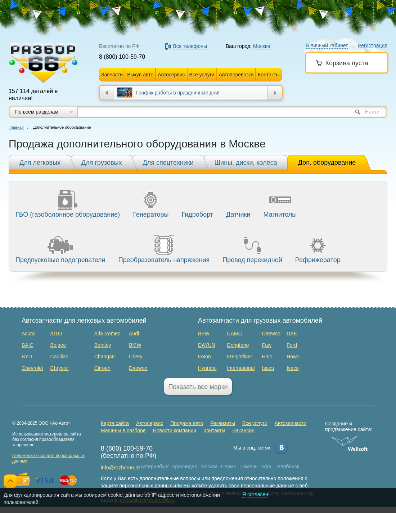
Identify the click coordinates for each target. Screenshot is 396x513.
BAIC (27, 345)
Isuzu (268, 368)
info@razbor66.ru (120, 467)
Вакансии (243, 430)
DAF (292, 333)
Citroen (102, 368)
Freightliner (239, 356)
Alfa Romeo (107, 333)
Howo (293, 356)
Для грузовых (101, 162)
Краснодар (184, 466)
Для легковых (39, 162)
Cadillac (59, 356)
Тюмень (248, 466)
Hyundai (207, 368)
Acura (28, 333)
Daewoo (138, 368)
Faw (266, 345)
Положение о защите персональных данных (48, 458)
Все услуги (202, 75)
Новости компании (175, 430)
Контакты (268, 75)
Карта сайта (115, 423)
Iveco (292, 368)
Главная (16, 127)
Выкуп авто (140, 75)
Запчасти (112, 75)
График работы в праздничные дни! (178, 93)
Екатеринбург (153, 466)
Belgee (58, 345)
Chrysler (59, 368)
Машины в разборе (123, 430)
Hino (267, 356)
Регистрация (372, 45)
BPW (204, 333)
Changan (104, 356)
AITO (56, 333)
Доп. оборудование (327, 162)
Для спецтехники (168, 162)
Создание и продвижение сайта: (349, 426)
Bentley (102, 345)
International (241, 368)
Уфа (266, 466)
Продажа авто (186, 423)
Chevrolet (32, 368)
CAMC (234, 333)
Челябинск (286, 466)
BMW (135, 345)
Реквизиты (222, 423)
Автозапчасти (290, 423)
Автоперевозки (236, 75)
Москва (209, 466)
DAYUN (206, 345)
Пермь (229, 466)
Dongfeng (238, 345)
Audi (134, 333)
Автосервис (171, 75)
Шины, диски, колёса (246, 162)
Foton (204, 356)
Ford (292, 345)
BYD (27, 356)
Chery (135, 356)
